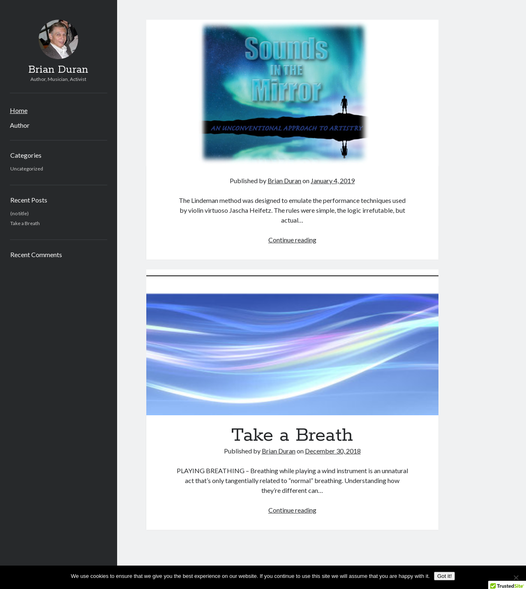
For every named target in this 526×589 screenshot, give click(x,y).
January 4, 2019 (333, 180)
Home (19, 110)
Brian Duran (58, 69)
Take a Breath (25, 223)
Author (20, 125)
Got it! (444, 576)
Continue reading (292, 240)
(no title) (19, 213)
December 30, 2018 (333, 451)
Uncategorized (26, 169)
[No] (516, 577)
